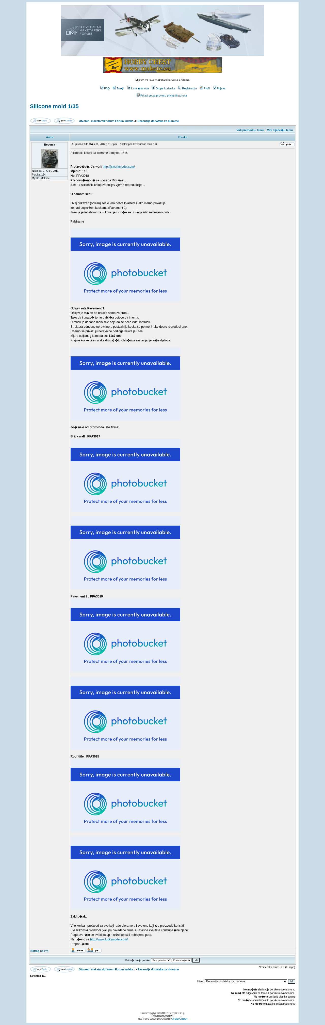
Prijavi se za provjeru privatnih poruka (162, 95)
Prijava (219, 88)
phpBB (155, 1013)
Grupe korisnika (163, 88)
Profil (205, 88)
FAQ (105, 88)
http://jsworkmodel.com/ (119, 166)
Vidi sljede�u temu (280, 130)
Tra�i (118, 88)
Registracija (187, 88)
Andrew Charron (179, 1018)
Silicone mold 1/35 (54, 106)
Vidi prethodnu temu (250, 130)
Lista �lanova (138, 88)
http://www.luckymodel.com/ (109, 939)
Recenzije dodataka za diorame (158, 120)
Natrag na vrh (39, 950)
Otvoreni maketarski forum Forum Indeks (106, 120)
